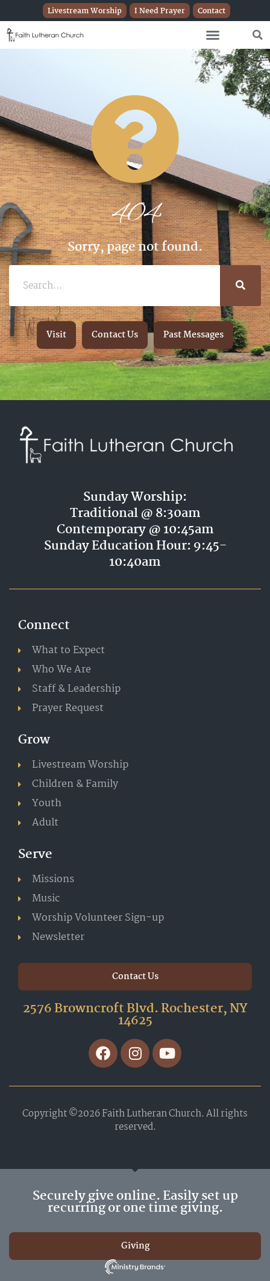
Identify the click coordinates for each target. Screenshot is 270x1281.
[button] (213, 35)
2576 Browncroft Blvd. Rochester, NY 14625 (135, 1014)
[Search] (240, 285)
